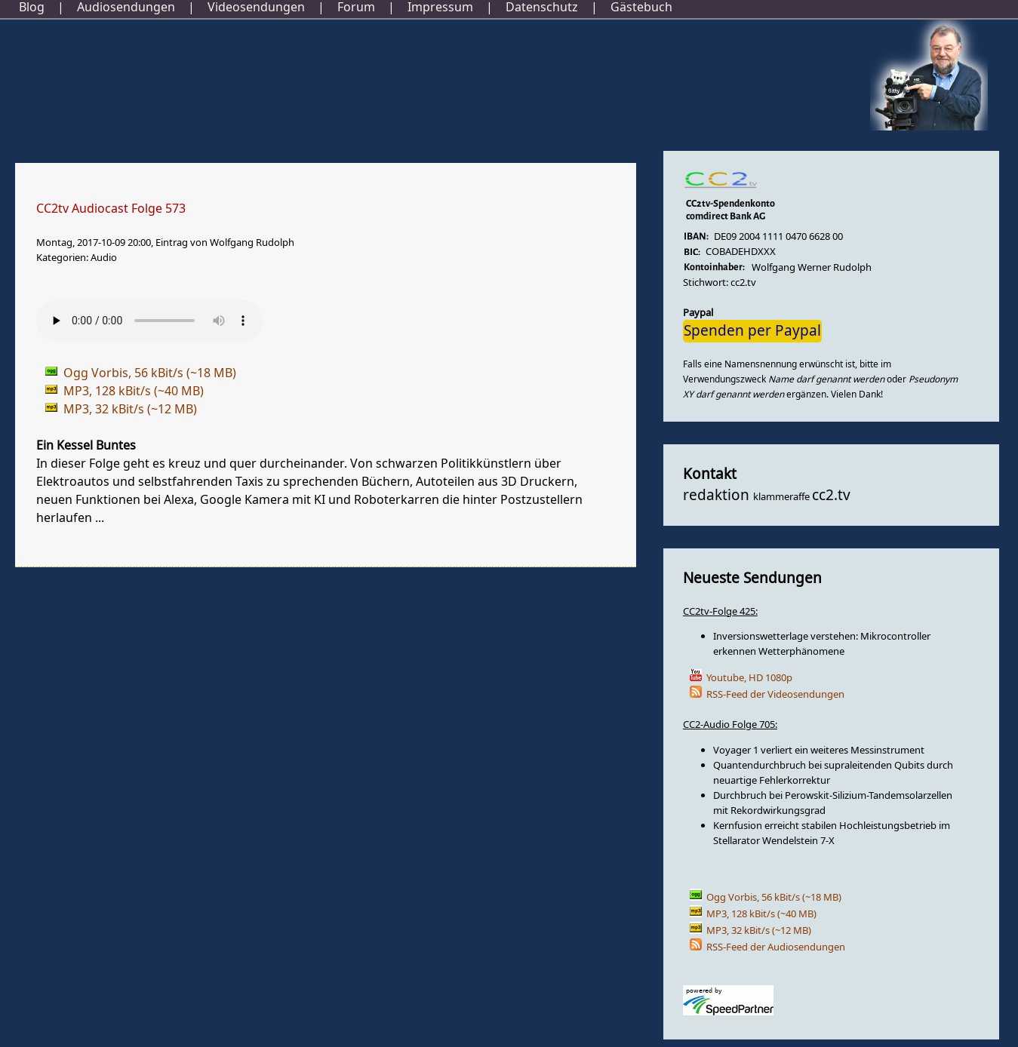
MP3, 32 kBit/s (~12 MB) (758, 930)
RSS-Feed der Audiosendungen (775, 947)
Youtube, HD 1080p (749, 678)
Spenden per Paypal (752, 331)
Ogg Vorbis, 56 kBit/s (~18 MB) (773, 897)
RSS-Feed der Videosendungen (775, 694)
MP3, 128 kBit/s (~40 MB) (761, 914)
